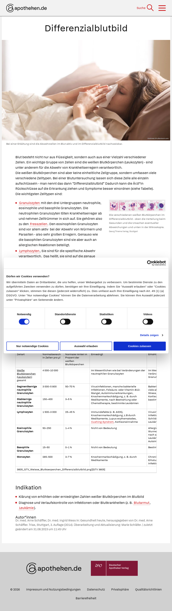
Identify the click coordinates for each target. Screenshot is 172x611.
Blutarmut (141, 503)
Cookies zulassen (139, 346)
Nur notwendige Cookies (32, 346)
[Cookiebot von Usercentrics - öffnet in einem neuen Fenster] (150, 263)
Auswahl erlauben (86, 346)
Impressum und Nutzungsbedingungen (53, 589)
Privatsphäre (120, 589)
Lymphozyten (29, 251)
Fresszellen (38, 224)
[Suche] (145, 8)
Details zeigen (149, 335)
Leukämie (26, 508)
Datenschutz (96, 589)
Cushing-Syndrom (102, 421)
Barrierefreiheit (86, 598)
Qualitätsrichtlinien (148, 589)
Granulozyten (29, 203)
